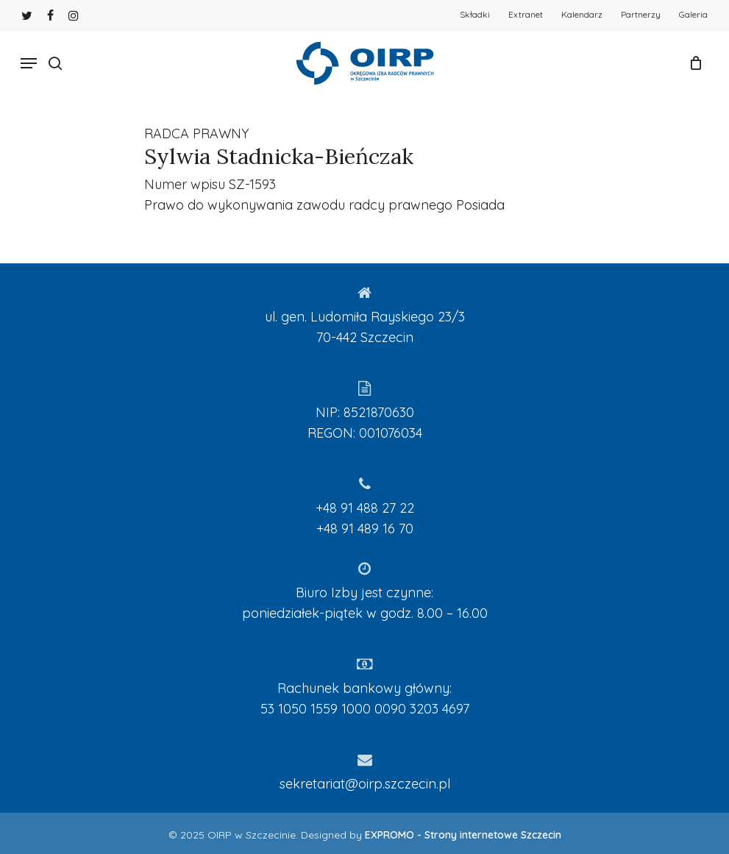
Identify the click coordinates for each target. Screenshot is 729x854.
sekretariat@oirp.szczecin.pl (365, 783)
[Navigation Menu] (29, 63)
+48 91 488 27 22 (365, 507)
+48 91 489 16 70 (364, 528)
